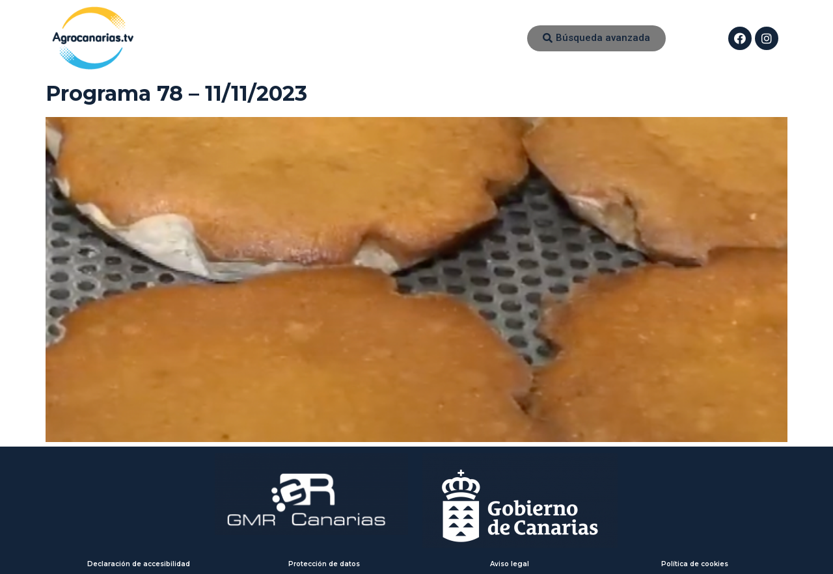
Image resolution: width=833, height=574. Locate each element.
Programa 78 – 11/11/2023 (176, 93)
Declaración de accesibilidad (138, 564)
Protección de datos (324, 564)
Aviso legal (509, 564)
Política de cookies (694, 564)
